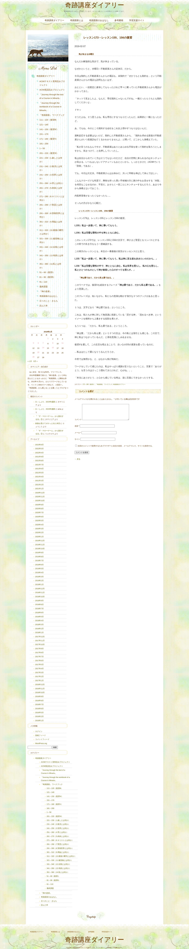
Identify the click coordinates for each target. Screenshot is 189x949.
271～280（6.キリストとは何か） (51, 198)
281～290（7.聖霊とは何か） (50, 207)
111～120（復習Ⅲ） (48, 120)
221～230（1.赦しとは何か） (50, 160)
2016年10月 (40, 692)
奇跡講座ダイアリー (94, 5)
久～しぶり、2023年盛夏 (45, 402)
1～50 (42, 148)
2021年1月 (39, 489)
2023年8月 (39, 445)
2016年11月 (40, 689)
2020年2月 (39, 532)
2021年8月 (39, 461)
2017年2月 (39, 676)
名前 (77, 429)
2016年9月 (39, 696)
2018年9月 (39, 601)
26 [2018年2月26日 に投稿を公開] (33, 357)
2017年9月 (39, 649)
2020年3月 (39, 529)
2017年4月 (39, 669)
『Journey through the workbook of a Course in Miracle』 (50, 106)
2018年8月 (39, 604)
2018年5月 (39, 617)
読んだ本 (43, 305)
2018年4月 (39, 621)
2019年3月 (39, 577)
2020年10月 (40, 501)
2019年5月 (39, 569)
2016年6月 (39, 709)
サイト (77, 442)
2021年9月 (39, 457)
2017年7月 (39, 657)
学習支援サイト (136, 20)
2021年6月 (39, 469)
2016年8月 (39, 701)
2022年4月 (39, 453)
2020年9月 (39, 505)
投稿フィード (40, 735)
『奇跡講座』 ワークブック (104, 384)
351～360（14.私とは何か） (50, 266)
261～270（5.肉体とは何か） (50, 190)
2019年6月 (39, 565)
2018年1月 (39, 632)
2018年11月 (40, 592)
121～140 (43, 124)
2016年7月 (39, 704)
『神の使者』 (45, 291)
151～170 (43, 134)
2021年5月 (39, 473)
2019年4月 (39, 572)
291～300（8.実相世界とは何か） (51, 215)
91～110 (43, 282)
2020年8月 (39, 509)
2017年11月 (40, 641)
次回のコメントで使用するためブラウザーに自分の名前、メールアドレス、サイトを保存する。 (116, 449)
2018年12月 (40, 589)
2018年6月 (39, 612)
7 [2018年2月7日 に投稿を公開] (43, 343)
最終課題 (43, 286)
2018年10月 (40, 597)
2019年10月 (40, 549)
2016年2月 (39, 716)
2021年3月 (39, 481)
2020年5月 (39, 521)
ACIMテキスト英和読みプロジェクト (52, 83)
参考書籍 (119, 20)
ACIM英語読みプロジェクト (52, 90)
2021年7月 (39, 465)
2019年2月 (39, 581)
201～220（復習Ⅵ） (48, 153)
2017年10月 (40, 644)
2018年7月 (39, 609)
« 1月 (30, 361)
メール (78, 436)
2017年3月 (39, 672)
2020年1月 (39, 537)
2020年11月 (40, 497)
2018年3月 (39, 624)
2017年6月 (39, 661)
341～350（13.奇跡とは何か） (51, 257)
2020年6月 (39, 517)
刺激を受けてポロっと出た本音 (47, 423)
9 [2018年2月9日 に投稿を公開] (52, 343)
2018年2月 (39, 629)
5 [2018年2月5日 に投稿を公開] (33, 343)
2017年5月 (39, 664)
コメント (78, 423)
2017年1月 (39, 681)
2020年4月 (39, 525)
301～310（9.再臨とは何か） (50, 224)
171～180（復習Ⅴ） (89, 384)
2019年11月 (40, 545)
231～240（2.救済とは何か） (50, 168)
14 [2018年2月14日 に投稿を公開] (43, 348)
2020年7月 (39, 513)
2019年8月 (39, 557)
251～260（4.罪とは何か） (51, 183)
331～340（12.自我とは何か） (51, 249)
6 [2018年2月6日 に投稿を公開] (38, 343)
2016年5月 (39, 712)
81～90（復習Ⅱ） (47, 277)
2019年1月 (39, 584)
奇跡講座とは (76, 20)
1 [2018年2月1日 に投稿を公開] (47, 338)
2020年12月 (40, 493)
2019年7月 (39, 561)
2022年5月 (39, 449)
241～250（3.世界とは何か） (50, 177)
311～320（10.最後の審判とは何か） (51, 232)
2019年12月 (40, 541)
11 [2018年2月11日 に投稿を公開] (62, 343)
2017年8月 (39, 652)
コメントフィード (42, 739)
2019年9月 (39, 552)
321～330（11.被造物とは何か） (51, 240)
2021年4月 (39, 477)
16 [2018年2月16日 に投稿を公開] (53, 348)
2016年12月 (40, 684)
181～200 (43, 143)
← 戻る (77, 462)
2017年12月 (40, 637)
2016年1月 (39, 721)
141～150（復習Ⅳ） (48, 129)
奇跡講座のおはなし (99, 20)
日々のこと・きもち (48, 301)
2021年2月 (39, 485)
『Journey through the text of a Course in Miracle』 (51, 96)
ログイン (38, 731)
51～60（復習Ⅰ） (47, 272)
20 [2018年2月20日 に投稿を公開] (38, 352)
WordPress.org (41, 743)
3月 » (35, 361)
